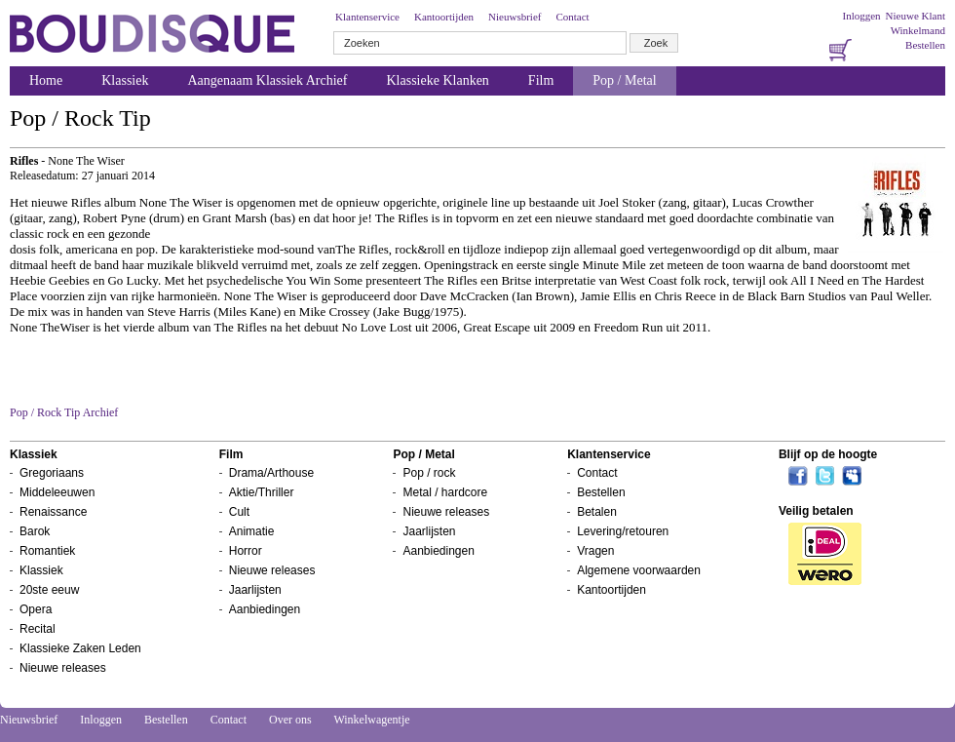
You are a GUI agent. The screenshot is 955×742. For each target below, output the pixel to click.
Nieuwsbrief (514, 16)
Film (541, 80)
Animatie (252, 531)
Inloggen (861, 15)
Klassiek (124, 80)
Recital (37, 629)
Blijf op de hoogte (828, 454)
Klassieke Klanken (438, 80)
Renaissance (53, 512)
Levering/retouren (622, 531)
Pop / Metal (624, 80)
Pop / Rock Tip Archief (64, 412)
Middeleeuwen (57, 492)
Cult (239, 512)
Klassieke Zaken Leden (80, 648)
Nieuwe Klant (915, 15)
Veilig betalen (816, 511)
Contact (572, 16)
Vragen (595, 551)
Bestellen (925, 45)
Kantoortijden (444, 16)
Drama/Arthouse (271, 473)
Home (45, 80)
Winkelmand (918, 30)
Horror (245, 551)
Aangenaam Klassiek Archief (267, 80)
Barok (34, 531)
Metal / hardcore (444, 492)
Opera (35, 609)
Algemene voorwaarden (639, 570)
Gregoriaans (51, 473)
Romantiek (47, 551)
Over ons (290, 719)
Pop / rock (428, 473)
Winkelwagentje (371, 719)
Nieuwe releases (62, 668)
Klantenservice (367, 16)
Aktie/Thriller (261, 492)
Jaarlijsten (255, 590)
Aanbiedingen (264, 609)
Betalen (597, 512)
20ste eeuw (49, 590)
